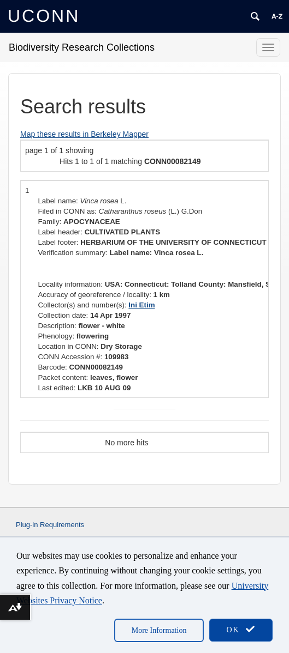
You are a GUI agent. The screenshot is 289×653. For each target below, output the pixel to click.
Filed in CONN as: (67, 211)
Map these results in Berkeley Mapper (84, 134)
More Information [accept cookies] (159, 630)
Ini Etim (141, 305)
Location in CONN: (68, 346)
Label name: (58, 201)
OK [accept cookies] (241, 629)
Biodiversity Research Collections (82, 47)
